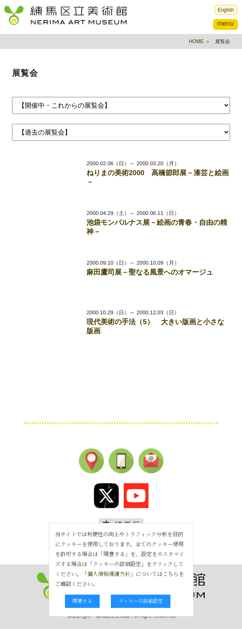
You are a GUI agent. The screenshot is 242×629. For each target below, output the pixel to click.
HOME (196, 41)
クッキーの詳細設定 (140, 600)
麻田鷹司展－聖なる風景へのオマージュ (149, 272)
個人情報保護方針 (108, 574)
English (226, 10)
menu (225, 23)
